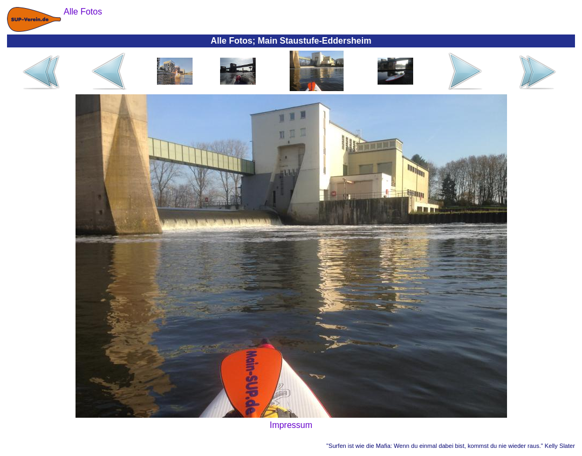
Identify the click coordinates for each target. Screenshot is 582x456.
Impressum (291, 425)
